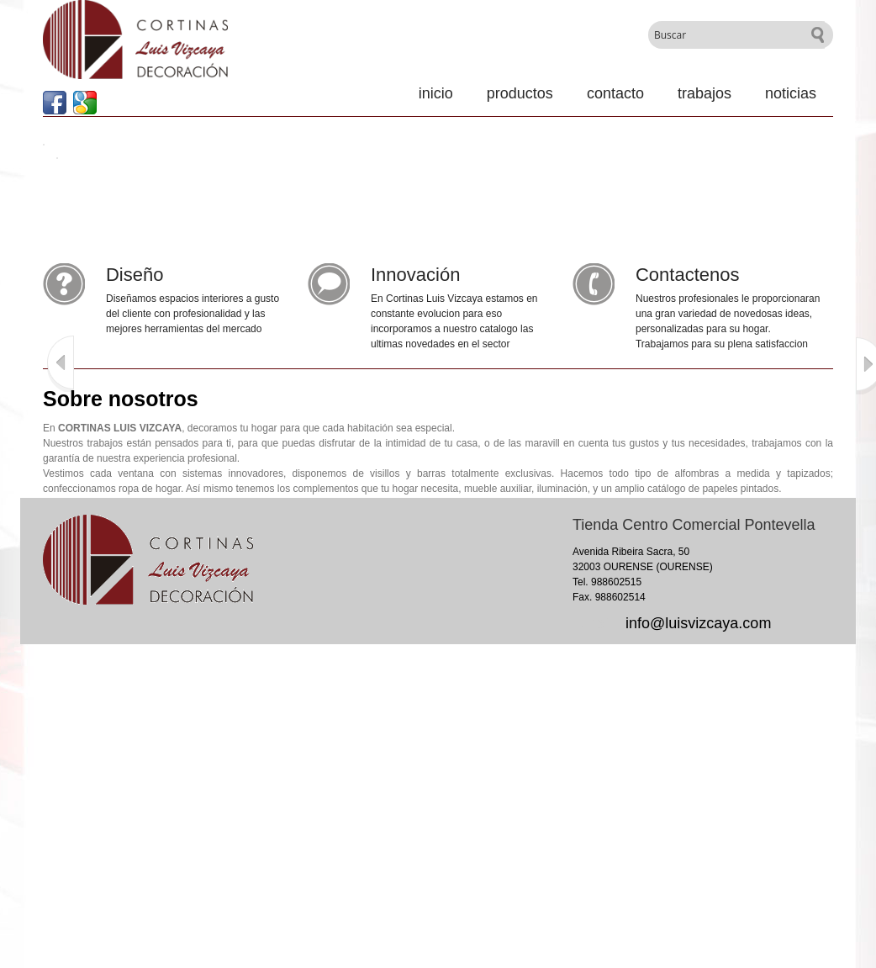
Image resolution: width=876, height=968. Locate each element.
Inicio (436, 93)
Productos (520, 93)
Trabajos (704, 93)
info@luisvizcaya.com (698, 623)
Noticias (790, 93)
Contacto (615, 93)
